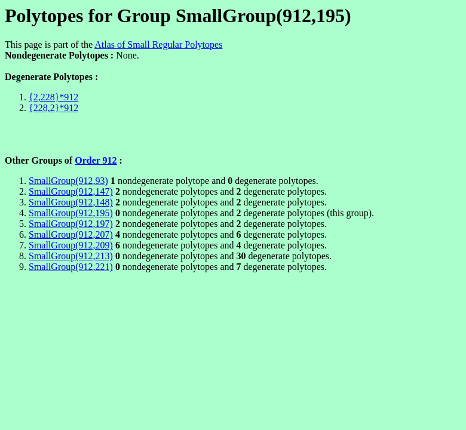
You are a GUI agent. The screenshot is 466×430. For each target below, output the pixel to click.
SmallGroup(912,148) (71, 202)
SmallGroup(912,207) (71, 234)
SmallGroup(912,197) (71, 224)
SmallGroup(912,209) (71, 245)
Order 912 (95, 160)
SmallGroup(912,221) (71, 267)
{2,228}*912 (53, 97)
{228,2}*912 (53, 108)
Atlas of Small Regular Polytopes (158, 44)
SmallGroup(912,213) (71, 256)
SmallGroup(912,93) (68, 181)
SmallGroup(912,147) (71, 191)
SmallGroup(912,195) (71, 213)
